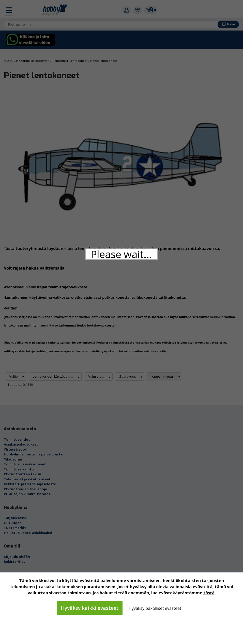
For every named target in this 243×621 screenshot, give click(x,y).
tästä (209, 593)
